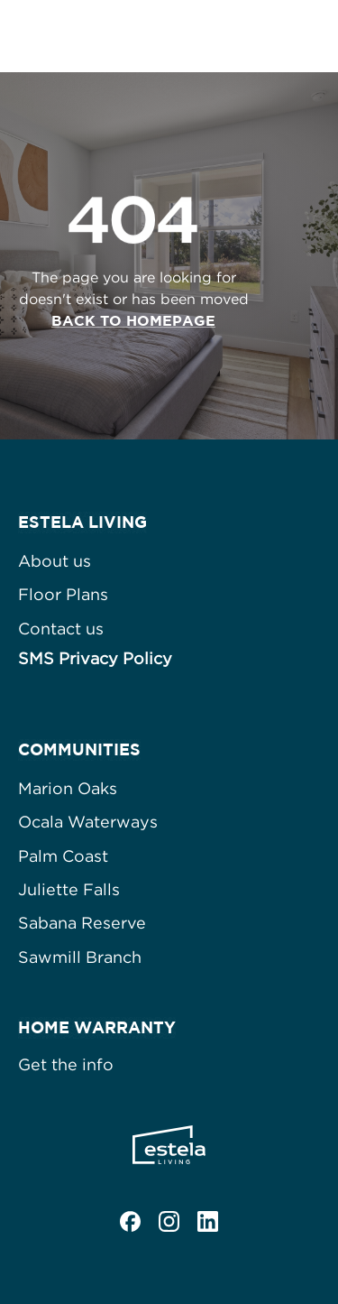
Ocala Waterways (88, 821)
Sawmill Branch (80, 957)
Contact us (61, 628)
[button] (306, 36)
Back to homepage (133, 320)
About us (54, 560)
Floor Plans (63, 594)
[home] (115, 36)
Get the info (66, 1064)
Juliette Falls (69, 889)
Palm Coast (63, 856)
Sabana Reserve (82, 922)
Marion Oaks (67, 788)
